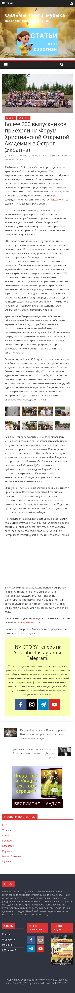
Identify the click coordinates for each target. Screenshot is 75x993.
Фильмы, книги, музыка (35, 15)
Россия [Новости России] (6, 835)
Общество (24, 117)
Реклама (7, 944)
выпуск (26, 155)
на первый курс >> (29, 622)
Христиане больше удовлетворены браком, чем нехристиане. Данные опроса (33, 753)
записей (9, 950)
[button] (9, 3)
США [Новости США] (5, 825)
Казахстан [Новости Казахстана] (8, 845)
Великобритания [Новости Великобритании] (11, 856)
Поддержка (8, 939)
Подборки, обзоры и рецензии (27, 21)
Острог (34, 155)
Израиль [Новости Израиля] (7, 851)
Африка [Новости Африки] (6, 861)
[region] (37, 32)
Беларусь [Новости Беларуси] (7, 840)
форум (51, 155)
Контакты (7, 934)
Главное (10, 117)
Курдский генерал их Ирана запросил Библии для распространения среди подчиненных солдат (42, 734)
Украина (43, 155)
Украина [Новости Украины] (7, 830)
